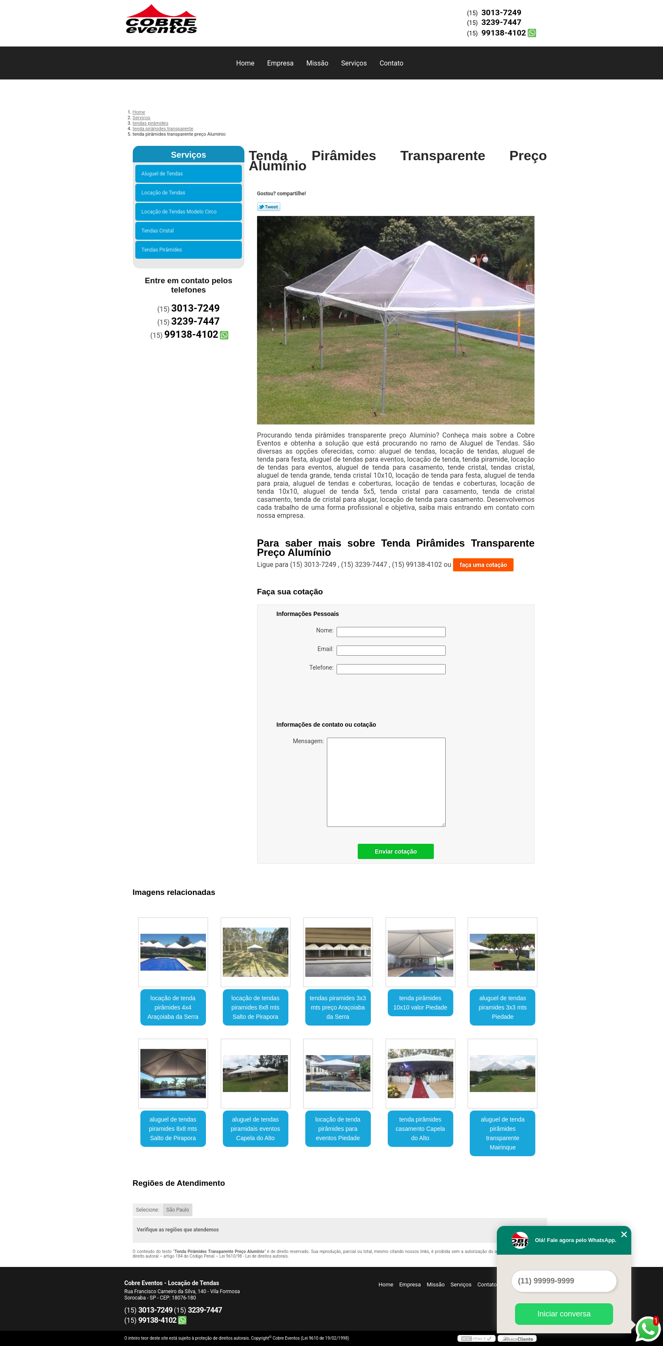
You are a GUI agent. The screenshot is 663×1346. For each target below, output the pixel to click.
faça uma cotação (483, 564)
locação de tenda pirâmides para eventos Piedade (338, 1128)
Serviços (354, 63)
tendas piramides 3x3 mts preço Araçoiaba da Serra (338, 1007)
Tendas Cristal (159, 231)
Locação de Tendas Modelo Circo (180, 212)
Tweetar (268, 206)
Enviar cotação (396, 851)
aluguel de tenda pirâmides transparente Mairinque (503, 1133)
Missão (317, 63)
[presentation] (330, 699)
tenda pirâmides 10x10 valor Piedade (420, 1003)
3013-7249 (501, 12)
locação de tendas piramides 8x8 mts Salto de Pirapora (255, 1007)
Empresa (280, 63)
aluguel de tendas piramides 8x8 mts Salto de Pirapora (173, 1128)
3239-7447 (501, 22)
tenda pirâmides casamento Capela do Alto (420, 1128)
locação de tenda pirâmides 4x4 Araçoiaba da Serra (173, 1007)
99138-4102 (503, 33)
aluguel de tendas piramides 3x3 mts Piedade (503, 1007)
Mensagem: (369, 782)
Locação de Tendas (165, 193)
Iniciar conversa (564, 1314)
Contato (392, 63)
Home (245, 63)
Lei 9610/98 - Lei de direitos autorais (253, 1256)
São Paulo (177, 1210)
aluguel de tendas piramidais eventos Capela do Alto (255, 1128)
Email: (382, 651)
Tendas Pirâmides (163, 250)
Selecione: (147, 1210)
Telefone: (378, 669)
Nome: (381, 632)
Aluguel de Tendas (164, 174)
